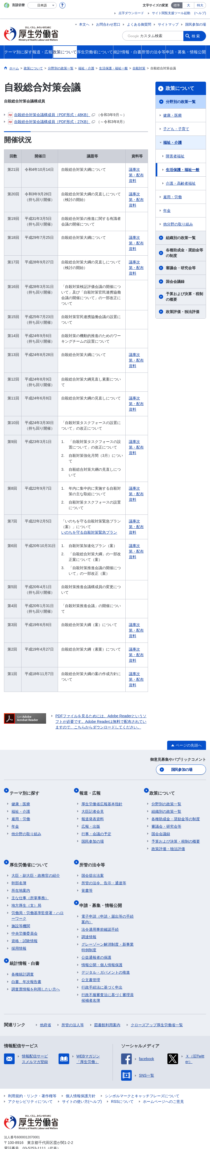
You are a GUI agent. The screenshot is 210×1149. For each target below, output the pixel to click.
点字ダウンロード (131, 13)
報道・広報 (92, 789)
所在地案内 (20, 881)
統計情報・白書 (26, 951)
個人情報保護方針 (81, 1082)
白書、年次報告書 (26, 967)
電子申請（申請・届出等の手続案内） (107, 905)
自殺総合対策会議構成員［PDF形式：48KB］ (51, 114)
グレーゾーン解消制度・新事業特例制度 (107, 933)
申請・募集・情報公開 (102, 893)
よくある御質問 (139, 24)
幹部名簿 (18, 873)
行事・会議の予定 (96, 828)
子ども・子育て (176, 129)
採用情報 (18, 939)
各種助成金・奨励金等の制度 (184, 253)
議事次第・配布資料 (136, 175)
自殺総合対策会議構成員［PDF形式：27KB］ (51, 121)
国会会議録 (175, 281)
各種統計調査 (22, 960)
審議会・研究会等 (181, 268)
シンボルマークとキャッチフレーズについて (142, 1082)
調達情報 (88, 923)
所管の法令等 (94, 857)
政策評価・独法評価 (182, 312)
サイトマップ (168, 24)
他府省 (45, 1011)
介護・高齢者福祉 (181, 183)
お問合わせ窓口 (108, 24)
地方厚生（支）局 (26, 896)
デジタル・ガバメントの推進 (105, 958)
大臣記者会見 (92, 806)
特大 (200, 5)
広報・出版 (90, 821)
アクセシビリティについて (30, 1087)
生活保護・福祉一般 (182, 170)
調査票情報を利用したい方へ (35, 975)
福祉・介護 (172, 142)
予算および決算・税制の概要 (184, 297)
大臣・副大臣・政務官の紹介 (35, 866)
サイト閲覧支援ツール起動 (171, 13)
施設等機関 (20, 916)
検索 (196, 36)
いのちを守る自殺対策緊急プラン (89, 532)
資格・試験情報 (24, 931)
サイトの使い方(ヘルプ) (82, 1087)
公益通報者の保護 (96, 943)
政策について (180, 88)
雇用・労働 (172, 197)
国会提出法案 (92, 866)
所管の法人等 (72, 1011)
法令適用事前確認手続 (100, 915)
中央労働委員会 (24, 924)
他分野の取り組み (178, 224)
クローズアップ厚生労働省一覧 (157, 1011)
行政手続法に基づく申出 (101, 973)
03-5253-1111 (34, 1134)
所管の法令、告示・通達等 (103, 873)
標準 (177, 5)
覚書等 (87, 881)
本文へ (84, 24)
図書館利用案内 (107, 1011)
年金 (167, 210)
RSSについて (122, 1087)
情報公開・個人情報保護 (101, 951)
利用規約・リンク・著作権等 (32, 1082)
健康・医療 (172, 115)
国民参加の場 (195, 24)
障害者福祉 (175, 156)
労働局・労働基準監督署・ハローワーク (37, 906)
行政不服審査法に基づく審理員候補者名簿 (107, 983)
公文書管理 (90, 966)
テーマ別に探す (26, 789)
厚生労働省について (30, 857)
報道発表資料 (92, 813)
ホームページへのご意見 (163, 1087)
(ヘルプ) (200, 13)
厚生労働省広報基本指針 (101, 799)
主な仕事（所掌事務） (30, 888)
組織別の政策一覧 (181, 238)
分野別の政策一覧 (181, 102)
